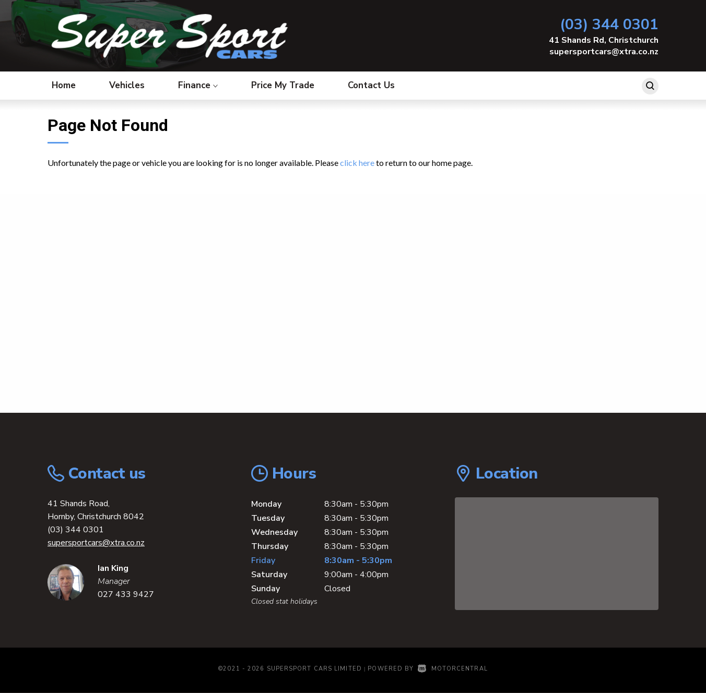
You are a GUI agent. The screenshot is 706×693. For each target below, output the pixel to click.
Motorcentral (452, 669)
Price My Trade (282, 85)
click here (357, 163)
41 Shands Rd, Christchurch (603, 40)
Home (64, 85)
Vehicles (127, 85)
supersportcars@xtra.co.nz (603, 51)
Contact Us (371, 85)
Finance (198, 85)
